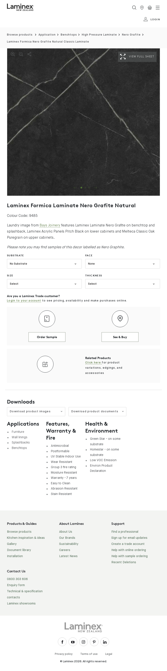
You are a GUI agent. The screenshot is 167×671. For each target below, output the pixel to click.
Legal (108, 654)
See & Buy (120, 337)
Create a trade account (128, 544)
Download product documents (97, 411)
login (151, 19)
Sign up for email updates (129, 537)
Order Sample (47, 337)
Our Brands (67, 537)
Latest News (68, 556)
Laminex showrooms (21, 603)
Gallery (12, 544)
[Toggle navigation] (157, 7)
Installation (15, 556)
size (10, 275)
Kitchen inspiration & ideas (26, 537)
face (89, 255)
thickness (93, 275)
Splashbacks (21, 442)
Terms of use (89, 654)
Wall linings (19, 437)
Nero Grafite (131, 34)
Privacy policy (64, 654)
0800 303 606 (17, 579)
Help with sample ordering (129, 556)
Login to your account (24, 300)
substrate (15, 255)
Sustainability (68, 544)
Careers (64, 550)
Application (47, 34)
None (91, 263)
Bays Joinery (50, 225)
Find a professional (124, 531)
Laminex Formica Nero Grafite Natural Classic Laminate (48, 41)
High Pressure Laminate (99, 34)
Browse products (20, 34)
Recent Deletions (123, 562)
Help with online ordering (128, 550)
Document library (19, 550)
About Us (65, 531)
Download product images (36, 411)
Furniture (18, 431)
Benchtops (69, 34)
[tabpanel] (83, 122)
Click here (93, 362)
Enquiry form (16, 585)
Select (14, 283)
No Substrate (18, 263)
